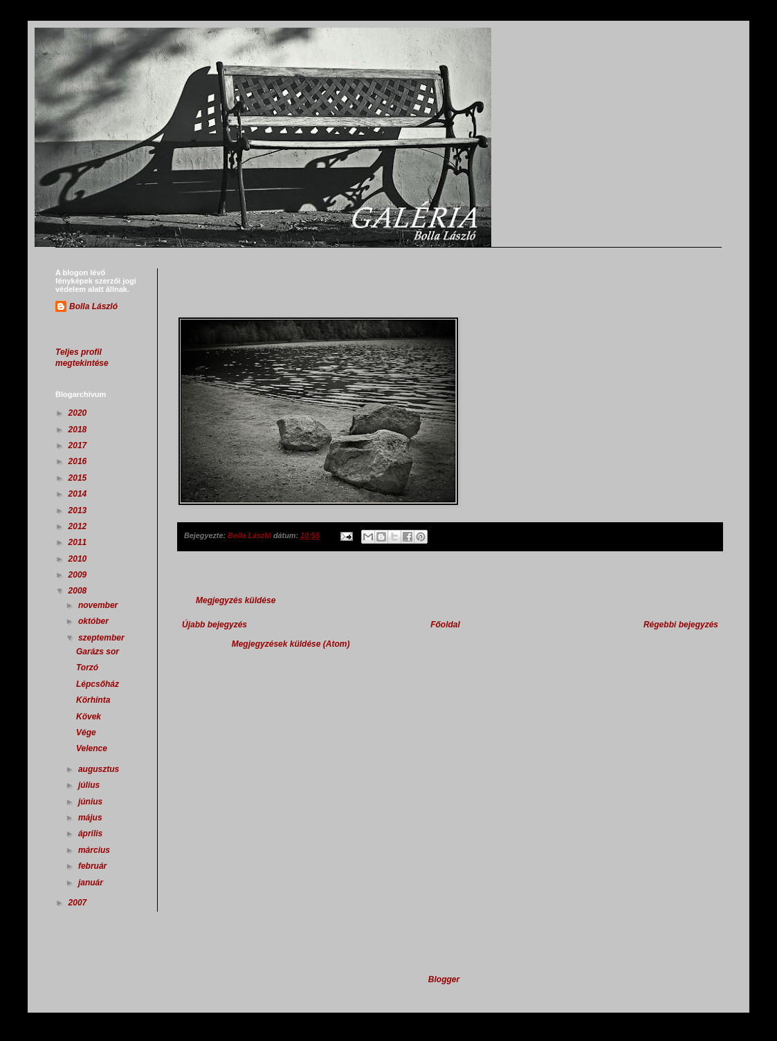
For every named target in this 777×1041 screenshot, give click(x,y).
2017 (78, 445)
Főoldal (445, 624)
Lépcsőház (97, 684)
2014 (78, 494)
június (91, 802)
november (99, 605)
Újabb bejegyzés (214, 624)
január (91, 882)
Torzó (87, 667)
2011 (78, 542)
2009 (78, 575)
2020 (78, 413)
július (90, 785)
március (95, 850)
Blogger (443, 979)
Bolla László (93, 306)
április (91, 833)
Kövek (88, 716)
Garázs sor (97, 651)
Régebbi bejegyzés (680, 624)
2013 (78, 510)
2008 (78, 591)
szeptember (102, 638)
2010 (78, 559)
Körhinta (93, 700)
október (94, 621)
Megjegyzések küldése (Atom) (291, 644)
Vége (86, 732)
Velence (91, 748)
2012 (78, 526)
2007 (78, 903)
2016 (78, 461)
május (91, 817)
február (93, 866)
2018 (78, 429)
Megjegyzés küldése (235, 600)
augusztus (100, 769)
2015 (78, 478)
